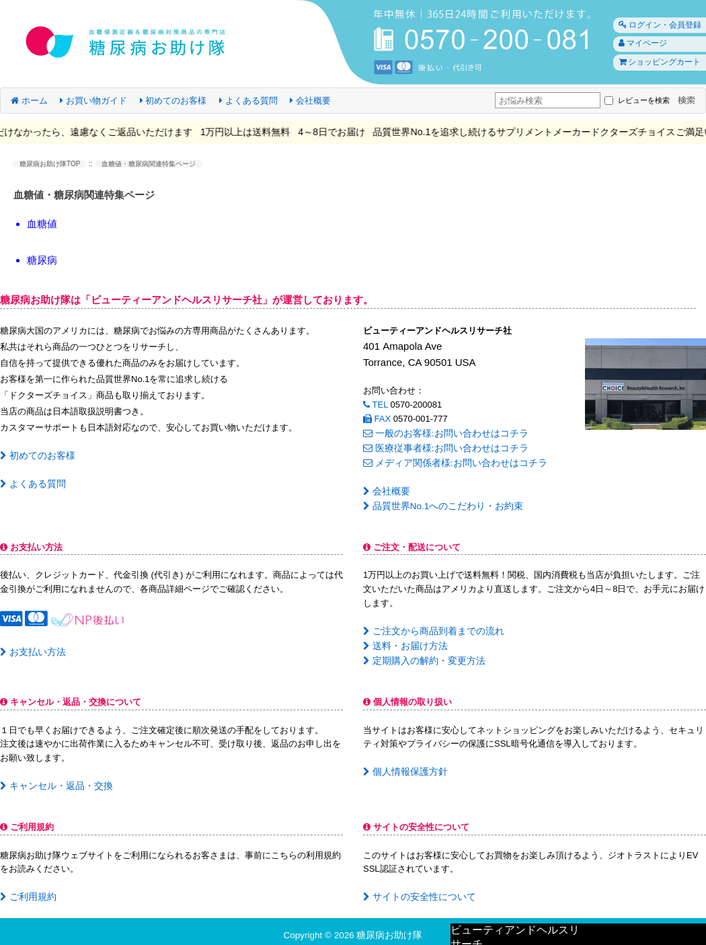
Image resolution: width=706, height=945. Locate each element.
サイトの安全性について (415, 889)
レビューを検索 (634, 100)
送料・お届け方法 (402, 641)
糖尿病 (42, 260)
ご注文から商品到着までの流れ (428, 626)
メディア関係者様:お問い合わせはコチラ (448, 460)
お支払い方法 (30, 647)
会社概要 (310, 101)
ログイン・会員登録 (656, 25)
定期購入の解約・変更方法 (420, 655)
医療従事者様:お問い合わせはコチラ (439, 447)
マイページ (639, 44)
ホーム (29, 101)
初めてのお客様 (173, 101)
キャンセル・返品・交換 (52, 779)
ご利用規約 (26, 889)
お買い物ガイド (93, 101)
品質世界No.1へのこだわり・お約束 (437, 502)
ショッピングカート (656, 64)
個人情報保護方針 (402, 765)
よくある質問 (248, 101)
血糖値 (42, 223)
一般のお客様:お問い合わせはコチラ (439, 433)
